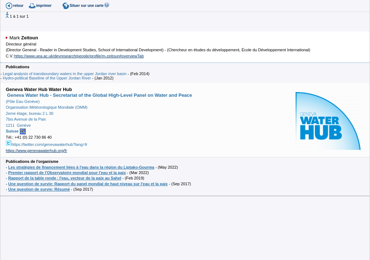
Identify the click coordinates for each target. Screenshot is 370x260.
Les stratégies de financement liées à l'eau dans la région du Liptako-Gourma (81, 167)
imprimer (44, 6)
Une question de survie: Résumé (39, 189)
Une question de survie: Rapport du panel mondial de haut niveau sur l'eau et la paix (88, 184)
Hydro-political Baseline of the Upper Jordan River (47, 78)
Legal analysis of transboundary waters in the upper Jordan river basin (64, 74)
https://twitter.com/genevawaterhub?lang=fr (46, 144)
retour (18, 6)
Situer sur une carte (87, 6)
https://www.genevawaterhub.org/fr (36, 150)
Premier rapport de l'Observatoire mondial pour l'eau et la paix (67, 172)
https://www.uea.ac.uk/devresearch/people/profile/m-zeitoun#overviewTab (78, 56)
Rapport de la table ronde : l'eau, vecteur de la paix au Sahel (64, 178)
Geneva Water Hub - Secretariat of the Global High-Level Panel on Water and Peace (99, 95)
